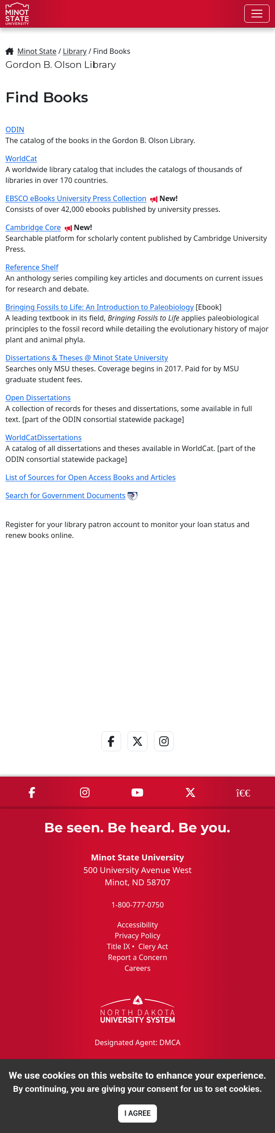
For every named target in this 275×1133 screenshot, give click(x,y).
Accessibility (137, 925)
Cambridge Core (33, 227)
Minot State (36, 51)
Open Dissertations (38, 398)
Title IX (118, 946)
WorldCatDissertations (43, 437)
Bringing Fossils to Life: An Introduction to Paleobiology (99, 307)
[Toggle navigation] (257, 14)
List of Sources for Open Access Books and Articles (90, 477)
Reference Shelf (31, 267)
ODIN (14, 129)
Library (74, 51)
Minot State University (137, 857)
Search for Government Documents (65, 495)
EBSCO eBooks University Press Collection (76, 198)
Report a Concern (137, 957)
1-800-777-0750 (137, 905)
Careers (137, 968)
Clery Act (153, 946)
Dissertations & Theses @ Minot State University (86, 358)
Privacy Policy (138, 936)
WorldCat (21, 158)
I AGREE (137, 1113)
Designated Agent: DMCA (137, 1042)
